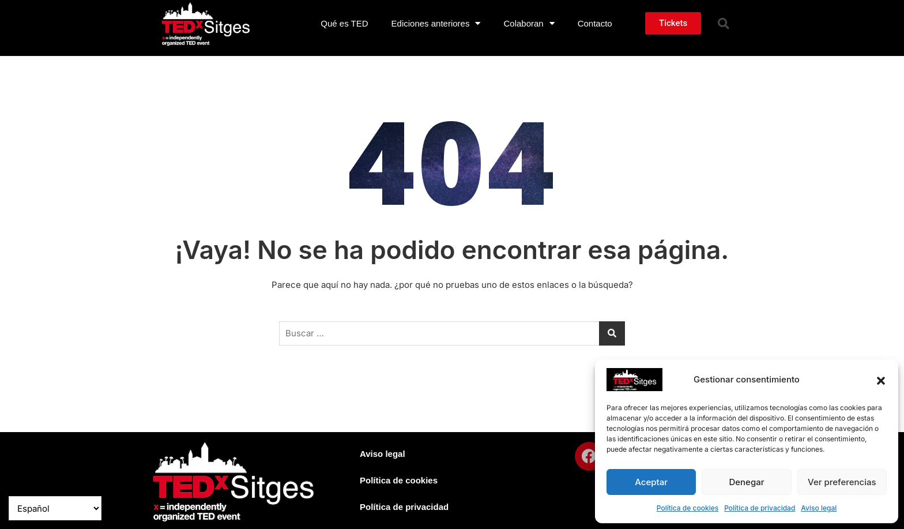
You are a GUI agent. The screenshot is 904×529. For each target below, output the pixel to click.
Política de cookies (687, 508)
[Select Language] (55, 508)
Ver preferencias (842, 482)
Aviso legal (819, 508)
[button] (881, 379)
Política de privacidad (759, 508)
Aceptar (651, 482)
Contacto (595, 23)
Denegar (746, 482)
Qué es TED (344, 23)
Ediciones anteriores (436, 23)
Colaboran (528, 23)
